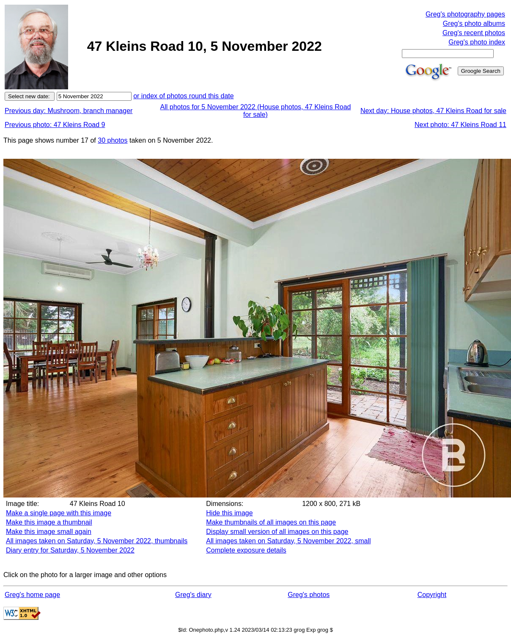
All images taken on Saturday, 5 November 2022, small (288, 540)
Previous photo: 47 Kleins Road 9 (55, 124)
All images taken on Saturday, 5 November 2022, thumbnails (96, 540)
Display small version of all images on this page (277, 531)
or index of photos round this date (183, 96)
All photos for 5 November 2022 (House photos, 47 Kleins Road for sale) (255, 110)
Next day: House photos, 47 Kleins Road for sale (433, 110)
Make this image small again (48, 531)
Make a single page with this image (58, 513)
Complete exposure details (246, 550)
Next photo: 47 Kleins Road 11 (460, 124)
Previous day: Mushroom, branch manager (68, 110)
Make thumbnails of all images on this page (271, 522)
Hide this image (229, 513)
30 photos (112, 140)
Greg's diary (193, 594)
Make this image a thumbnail (49, 522)
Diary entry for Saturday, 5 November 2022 (70, 550)
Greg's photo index (476, 42)
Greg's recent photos (473, 32)
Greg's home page (32, 594)
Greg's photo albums (474, 23)
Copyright (432, 594)
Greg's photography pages (465, 14)
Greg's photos (309, 594)
